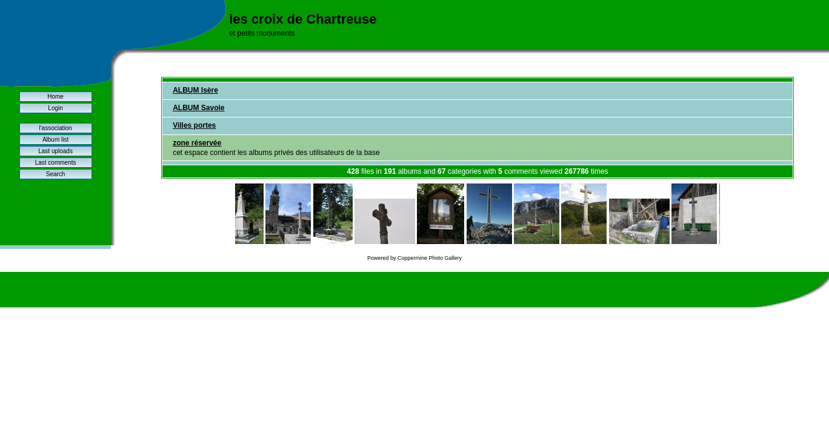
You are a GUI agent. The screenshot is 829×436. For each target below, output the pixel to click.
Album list (55, 139)
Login (55, 108)
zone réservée (197, 143)
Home (55, 96)
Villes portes (194, 125)
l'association (55, 128)
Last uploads (55, 151)
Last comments (55, 162)
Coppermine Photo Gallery (430, 258)
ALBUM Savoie (198, 108)
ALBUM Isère (195, 90)
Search (55, 174)
